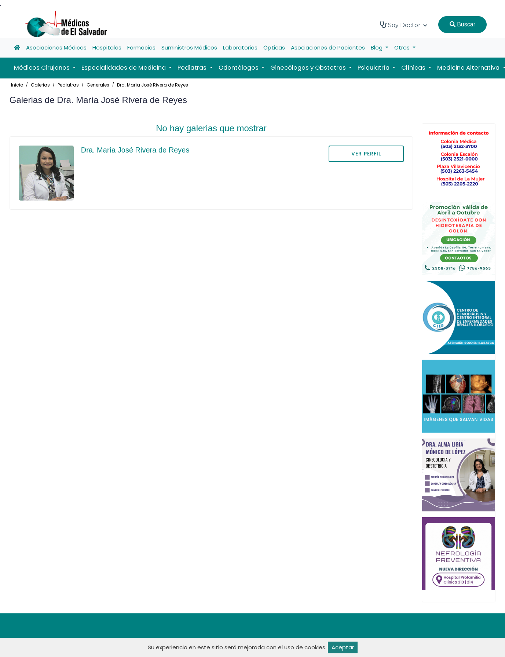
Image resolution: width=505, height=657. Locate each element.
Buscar (462, 24)
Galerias (40, 85)
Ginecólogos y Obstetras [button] (308, 67)
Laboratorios (240, 47)
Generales (98, 85)
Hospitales (106, 47)
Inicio (17, 85)
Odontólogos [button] (239, 67)
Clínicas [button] (414, 67)
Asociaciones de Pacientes (328, 47)
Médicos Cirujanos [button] (42, 67)
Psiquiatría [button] (374, 67)
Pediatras (68, 85)
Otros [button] (402, 47)
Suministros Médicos (189, 47)
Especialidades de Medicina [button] (124, 67)
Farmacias (141, 47)
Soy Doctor (403, 25)
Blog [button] (377, 47)
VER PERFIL (366, 153)
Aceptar (343, 647)
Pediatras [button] (193, 67)
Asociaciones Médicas (56, 47)
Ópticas (274, 47)
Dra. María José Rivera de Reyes (152, 85)
